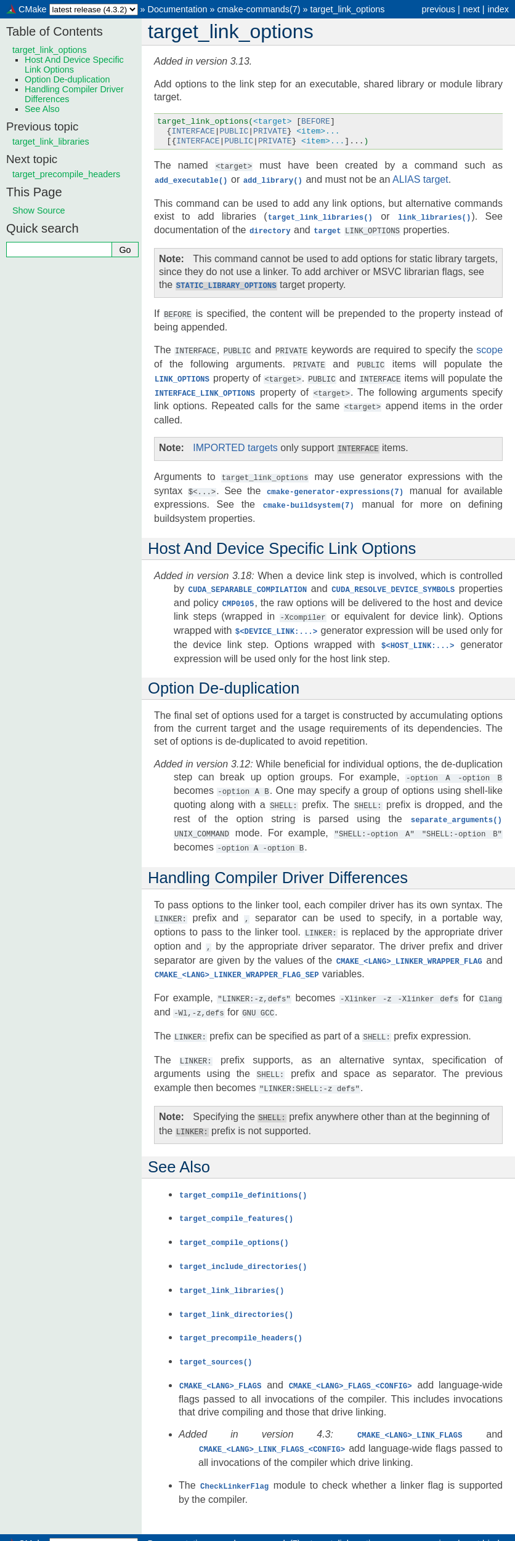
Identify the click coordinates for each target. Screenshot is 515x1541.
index (498, 9)
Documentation (178, 9)
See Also (42, 109)
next (471, 9)
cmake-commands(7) (258, 9)
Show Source (38, 210)
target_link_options (347, 9)
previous (438, 9)
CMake (32, 9)
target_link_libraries (50, 141)
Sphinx (361, 1531)
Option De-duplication (67, 79)
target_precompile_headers (66, 174)
